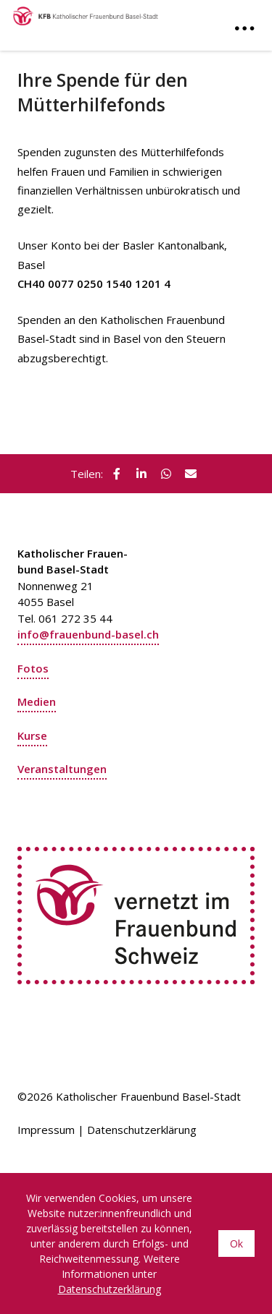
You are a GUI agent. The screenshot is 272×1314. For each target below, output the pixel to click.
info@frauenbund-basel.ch (88, 634)
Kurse (32, 735)
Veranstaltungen (62, 768)
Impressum (46, 1129)
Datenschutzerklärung (142, 1129)
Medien (36, 701)
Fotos (33, 668)
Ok (236, 1243)
